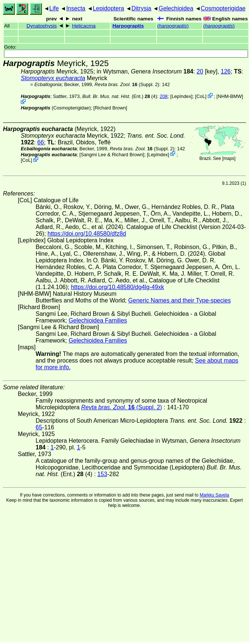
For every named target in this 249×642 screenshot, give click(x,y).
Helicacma (83, 26)
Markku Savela (214, 495)
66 (40, 142)
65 (39, 427)
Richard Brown (110, 108)
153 (102, 474)
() (173, 26)
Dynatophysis (41, 26)
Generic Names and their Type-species (179, 300)
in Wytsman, (145, 71)
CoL (200, 96)
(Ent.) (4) (119, 96)
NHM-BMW (230, 96)
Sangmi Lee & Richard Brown (112, 154)
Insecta (75, 8)
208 (163, 96)
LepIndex (181, 96)
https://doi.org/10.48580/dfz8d (86, 233)
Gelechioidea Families (98, 320)
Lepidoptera (108, 8)
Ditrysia (141, 8)
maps (228, 158)
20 (200, 71)
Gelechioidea (175, 8)
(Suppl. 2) (127, 84)
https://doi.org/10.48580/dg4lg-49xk (117, 287)
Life (54, 8)
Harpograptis (128, 26)
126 (226, 71)
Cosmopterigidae (223, 8)
